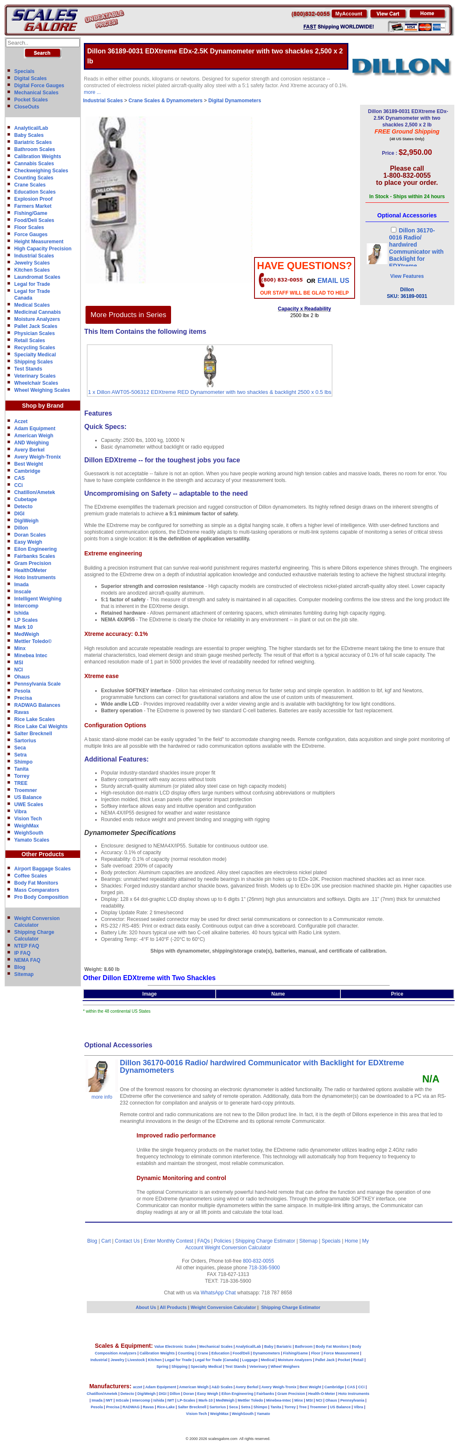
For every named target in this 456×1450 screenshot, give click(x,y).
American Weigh (33, 436)
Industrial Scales (34, 256)
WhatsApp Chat (218, 1293)
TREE (21, 783)
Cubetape (25, 499)
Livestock (136, 1360)
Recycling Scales (34, 348)
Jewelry (117, 1360)
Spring (162, 1366)
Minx (19, 648)
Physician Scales (34, 333)
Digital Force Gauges (39, 85)
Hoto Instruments (34, 577)
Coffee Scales (30, 876)
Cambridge (27, 471)
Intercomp (26, 606)
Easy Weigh (28, 542)
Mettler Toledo (250, 1400)
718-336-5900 (264, 1268)
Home (351, 1241)
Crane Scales (29, 185)
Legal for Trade (32, 284)
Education (220, 1353)
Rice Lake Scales (34, 719)
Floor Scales (29, 227)
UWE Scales (28, 804)
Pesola (22, 691)
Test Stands (28, 369)
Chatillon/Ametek (34, 492)
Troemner (25, 790)
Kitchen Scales (32, 270)
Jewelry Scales (32, 263)
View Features (406, 276)
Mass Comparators (36, 890)
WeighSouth (28, 833)
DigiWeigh (26, 521)
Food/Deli (240, 1353)
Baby (268, 1346)
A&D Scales (222, 1387)
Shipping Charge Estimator (265, 1241)
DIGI (19, 514)
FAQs (203, 1241)
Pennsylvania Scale (37, 684)
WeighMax (26, 826)
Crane (202, 1353)
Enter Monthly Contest (168, 1241)
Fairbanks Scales (34, 556)
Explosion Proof (33, 199)
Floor (316, 1353)
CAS (19, 478)
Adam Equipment (34, 428)
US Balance (28, 797)
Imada (21, 585)
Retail (358, 1360)
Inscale (22, 592)
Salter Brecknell (33, 733)
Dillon (21, 528)
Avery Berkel (29, 450)
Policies (222, 1241)
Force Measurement (341, 1353)
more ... (92, 92)
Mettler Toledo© (33, 641)
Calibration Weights (37, 156)
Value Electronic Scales (175, 1346)
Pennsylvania (352, 1400)
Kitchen (155, 1360)
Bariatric (284, 1346)
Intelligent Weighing (38, 599)
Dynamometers (266, 1353)
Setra (20, 755)
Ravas (21, 712)
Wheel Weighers (285, 1366)
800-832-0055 (258, 1261)
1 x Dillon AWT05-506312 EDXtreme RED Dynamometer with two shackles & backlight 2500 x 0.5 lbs (209, 392)
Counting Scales (33, 178)
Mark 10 (23, 627)
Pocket (344, 1360)
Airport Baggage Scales (42, 869)
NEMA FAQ (27, 960)
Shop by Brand (43, 405)
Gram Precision (32, 563)
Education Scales (34, 192)
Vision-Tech (196, 1414)
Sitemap (24, 974)
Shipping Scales (33, 362)
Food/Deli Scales (34, 220)
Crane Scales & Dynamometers (165, 100)
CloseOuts (26, 107)
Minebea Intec (30, 655)
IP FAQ (22, 953)
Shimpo (23, 762)
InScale (122, 1400)
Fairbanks (266, 1394)
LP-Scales (186, 1400)
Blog (19, 967)
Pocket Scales (31, 100)
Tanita (21, 769)
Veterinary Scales (34, 376)
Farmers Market (32, 206)
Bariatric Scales (33, 142)
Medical (268, 1360)
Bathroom (304, 1346)
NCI (18, 670)
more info (101, 1097)
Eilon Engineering (35, 549)
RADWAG (131, 1407)
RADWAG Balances (37, 705)
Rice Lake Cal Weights (41, 726)
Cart (106, 1241)
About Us (146, 1307)
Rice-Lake (166, 1407)
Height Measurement (38, 242)
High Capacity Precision (42, 249)
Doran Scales (30, 535)
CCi (18, 485)
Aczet (21, 421)
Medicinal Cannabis (37, 312)
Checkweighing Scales (41, 171)
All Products (174, 1307)
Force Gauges (31, 234)
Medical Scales (32, 305)
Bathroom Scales (34, 149)
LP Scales (26, 620)
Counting (186, 1353)
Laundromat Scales (37, 277)
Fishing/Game (30, 213)
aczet (137, 1387)
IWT (109, 1400)
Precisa (23, 698)
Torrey (21, 776)
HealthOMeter (30, 570)
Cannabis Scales (34, 163)
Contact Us (127, 1241)
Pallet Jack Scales (35, 326)
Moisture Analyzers (37, 319)
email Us (333, 280)
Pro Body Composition (41, 897)
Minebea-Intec (278, 1400)
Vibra (20, 812)
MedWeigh (26, 634)
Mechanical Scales (36, 93)
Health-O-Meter (321, 1394)
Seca (20, 748)
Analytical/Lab (31, 128)
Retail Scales (29, 340)
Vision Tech (28, 819)
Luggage (250, 1360)
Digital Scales (30, 78)
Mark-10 (206, 1400)
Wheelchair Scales (36, 383)
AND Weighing (31, 443)
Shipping (179, 1366)
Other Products (43, 854)
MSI (18, 663)
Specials (24, 71)
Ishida (21, 613)
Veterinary (258, 1366)
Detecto (23, 506)
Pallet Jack (325, 1360)
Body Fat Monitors (36, 883)
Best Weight (28, 464)
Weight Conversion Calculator (238, 1248)
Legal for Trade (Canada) (217, 1360)
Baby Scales (29, 135)
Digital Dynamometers (234, 100)
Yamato (263, 1414)
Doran (188, 1394)
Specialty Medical (35, 355)
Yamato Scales (31, 840)
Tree (303, 1407)
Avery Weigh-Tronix (37, 457)
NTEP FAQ (26, 946)
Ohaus (22, 677)
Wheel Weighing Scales (42, 390)
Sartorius (25, 741)
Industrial (99, 1360)
